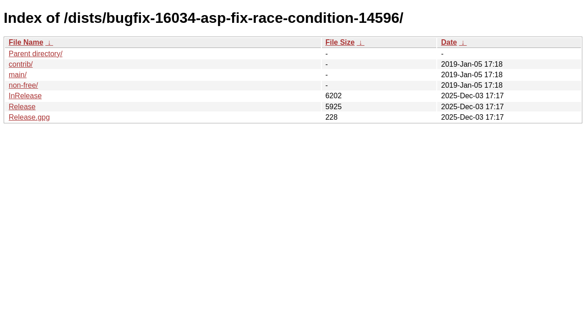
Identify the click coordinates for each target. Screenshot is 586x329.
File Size (340, 42)
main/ (18, 75)
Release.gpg (29, 117)
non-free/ (23, 85)
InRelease (25, 96)
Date (449, 42)
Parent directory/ (35, 54)
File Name (26, 42)
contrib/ (21, 64)
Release (22, 107)
